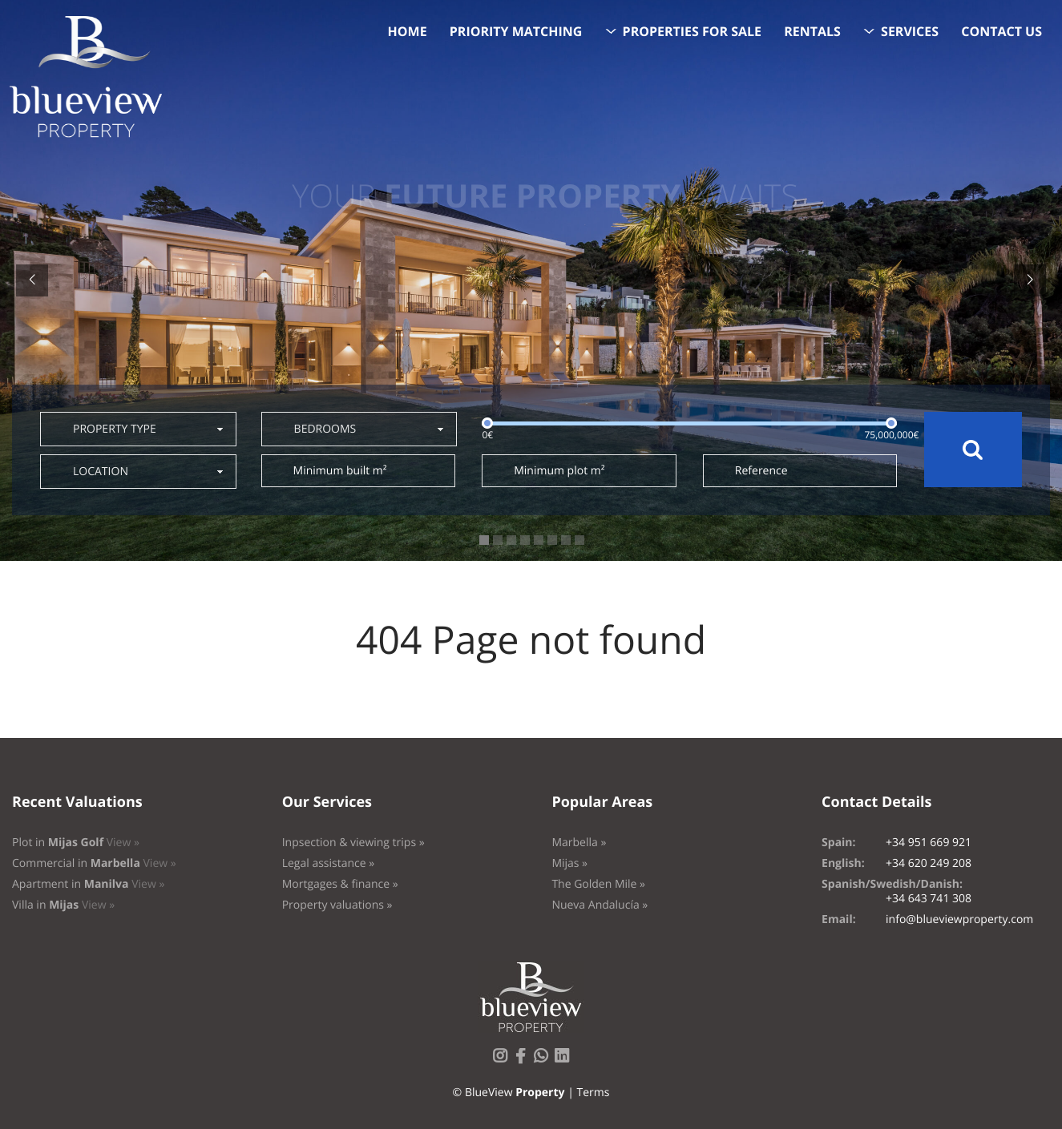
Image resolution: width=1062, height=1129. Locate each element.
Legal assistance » (328, 863)
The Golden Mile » (598, 884)
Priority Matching (516, 31)
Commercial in (94, 863)
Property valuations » (337, 905)
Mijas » (569, 863)
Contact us (1001, 31)
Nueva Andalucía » (599, 905)
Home (407, 31)
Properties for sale (692, 31)
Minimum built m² (340, 470)
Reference (761, 470)
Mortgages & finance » (340, 884)
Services (910, 31)
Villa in (63, 905)
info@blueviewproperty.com (959, 919)
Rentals (812, 31)
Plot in (75, 842)
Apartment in (88, 884)
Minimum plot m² (559, 470)
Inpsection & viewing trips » (353, 842)
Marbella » (578, 842)
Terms (592, 1092)
